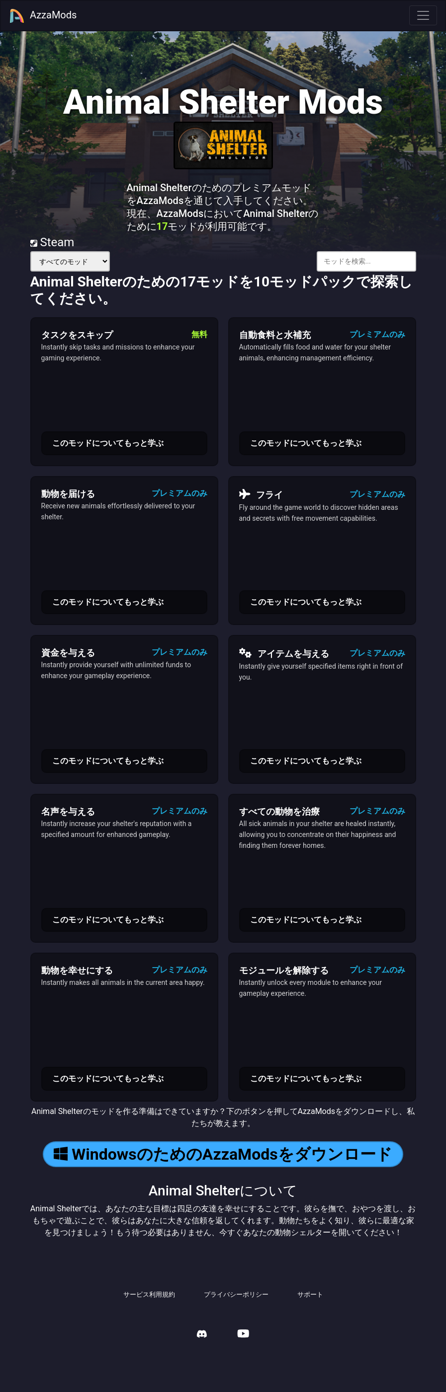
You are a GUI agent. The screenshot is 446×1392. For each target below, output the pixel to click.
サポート (310, 1294)
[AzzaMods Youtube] (243, 1334)
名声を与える (68, 811)
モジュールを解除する (284, 970)
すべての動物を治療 (279, 811)
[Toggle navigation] (423, 15)
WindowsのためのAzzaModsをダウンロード (223, 1154)
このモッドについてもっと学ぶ (108, 443)
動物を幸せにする (77, 970)
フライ (261, 494)
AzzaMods (43, 16)
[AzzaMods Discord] (201, 1335)
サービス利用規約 (149, 1294)
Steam (52, 242)
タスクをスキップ (77, 335)
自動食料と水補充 (275, 335)
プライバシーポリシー (236, 1294)
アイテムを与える (284, 653)
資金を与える (68, 652)
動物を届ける (68, 493)
